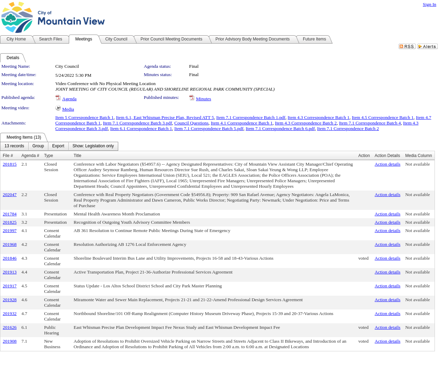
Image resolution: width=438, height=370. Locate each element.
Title (77, 155)
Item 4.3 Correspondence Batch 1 (319, 117)
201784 (10, 213)
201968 (10, 244)
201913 (10, 272)
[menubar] (59, 146)
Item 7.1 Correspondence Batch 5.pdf (208, 128)
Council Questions (191, 123)
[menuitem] (14, 146)
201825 (10, 222)
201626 (10, 327)
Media (68, 109)
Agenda (69, 98)
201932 (10, 313)
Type (48, 155)
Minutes (203, 98)
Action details (387, 164)
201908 (10, 341)
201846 (10, 258)
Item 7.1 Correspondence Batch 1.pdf (251, 117)
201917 (10, 285)
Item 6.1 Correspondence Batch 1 (141, 128)
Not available (417, 164)
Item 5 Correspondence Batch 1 (84, 117)
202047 (10, 194)
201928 (10, 299)
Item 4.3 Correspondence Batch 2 (306, 123)
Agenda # (30, 155)
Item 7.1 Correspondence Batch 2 (348, 128)
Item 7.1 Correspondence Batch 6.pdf (280, 128)
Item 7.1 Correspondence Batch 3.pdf (137, 123)
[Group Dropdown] (38, 146)
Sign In (429, 4)
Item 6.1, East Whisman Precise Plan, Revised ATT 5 (165, 117)
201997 (10, 230)
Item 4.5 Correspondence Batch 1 (383, 117)
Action (364, 155)
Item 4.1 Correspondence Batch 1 (242, 123)
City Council (67, 66)
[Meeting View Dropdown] (93, 146)
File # (8, 155)
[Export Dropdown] (58, 146)
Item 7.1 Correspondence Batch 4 (370, 123)
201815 (10, 164)
